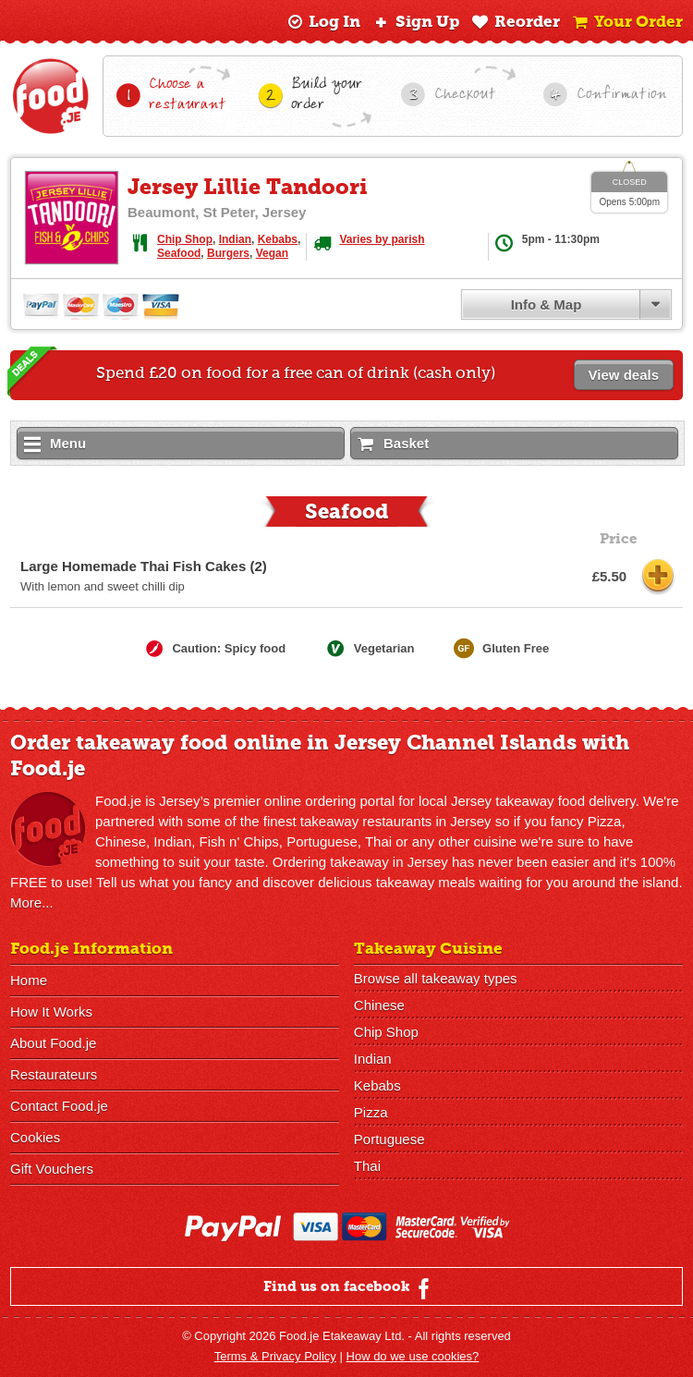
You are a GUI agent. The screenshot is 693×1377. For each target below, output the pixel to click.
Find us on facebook (348, 1288)
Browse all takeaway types (435, 978)
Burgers (228, 253)
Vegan (272, 253)
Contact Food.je (59, 1106)
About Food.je (53, 1043)
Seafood (179, 253)
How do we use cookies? (413, 1356)
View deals (624, 375)
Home (28, 980)
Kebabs (278, 239)
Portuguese (389, 1139)
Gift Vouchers (51, 1168)
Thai (367, 1166)
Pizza (371, 1112)
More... (32, 902)
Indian (235, 239)
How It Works (51, 1011)
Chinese (379, 1005)
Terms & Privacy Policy (275, 1356)
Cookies (35, 1137)
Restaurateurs (53, 1074)
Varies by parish (381, 239)
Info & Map (546, 304)
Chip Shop (185, 239)
